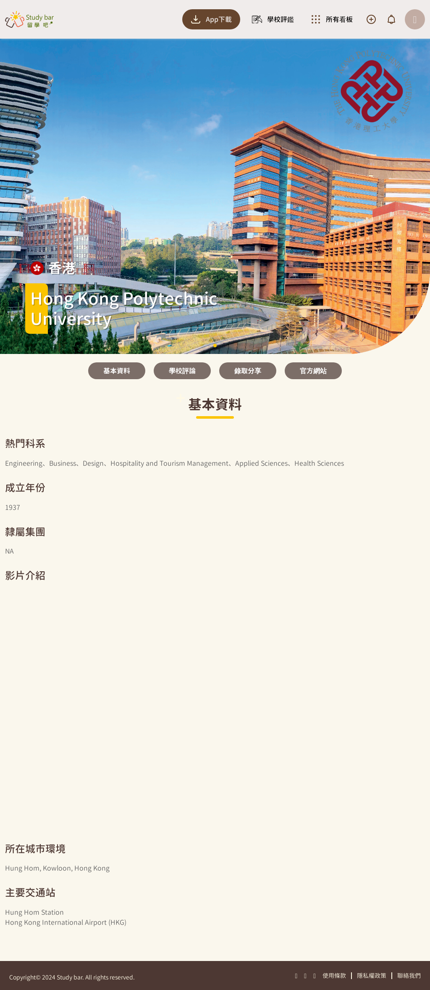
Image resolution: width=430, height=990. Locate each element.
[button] (215, 345)
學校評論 (182, 370)
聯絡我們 (409, 975)
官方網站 (313, 370)
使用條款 (334, 975)
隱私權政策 (371, 975)
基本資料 (116, 370)
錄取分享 (247, 370)
